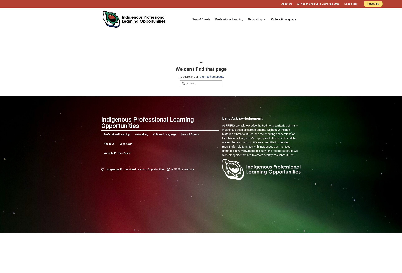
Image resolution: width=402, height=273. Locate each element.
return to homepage (211, 76)
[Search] (183, 84)
